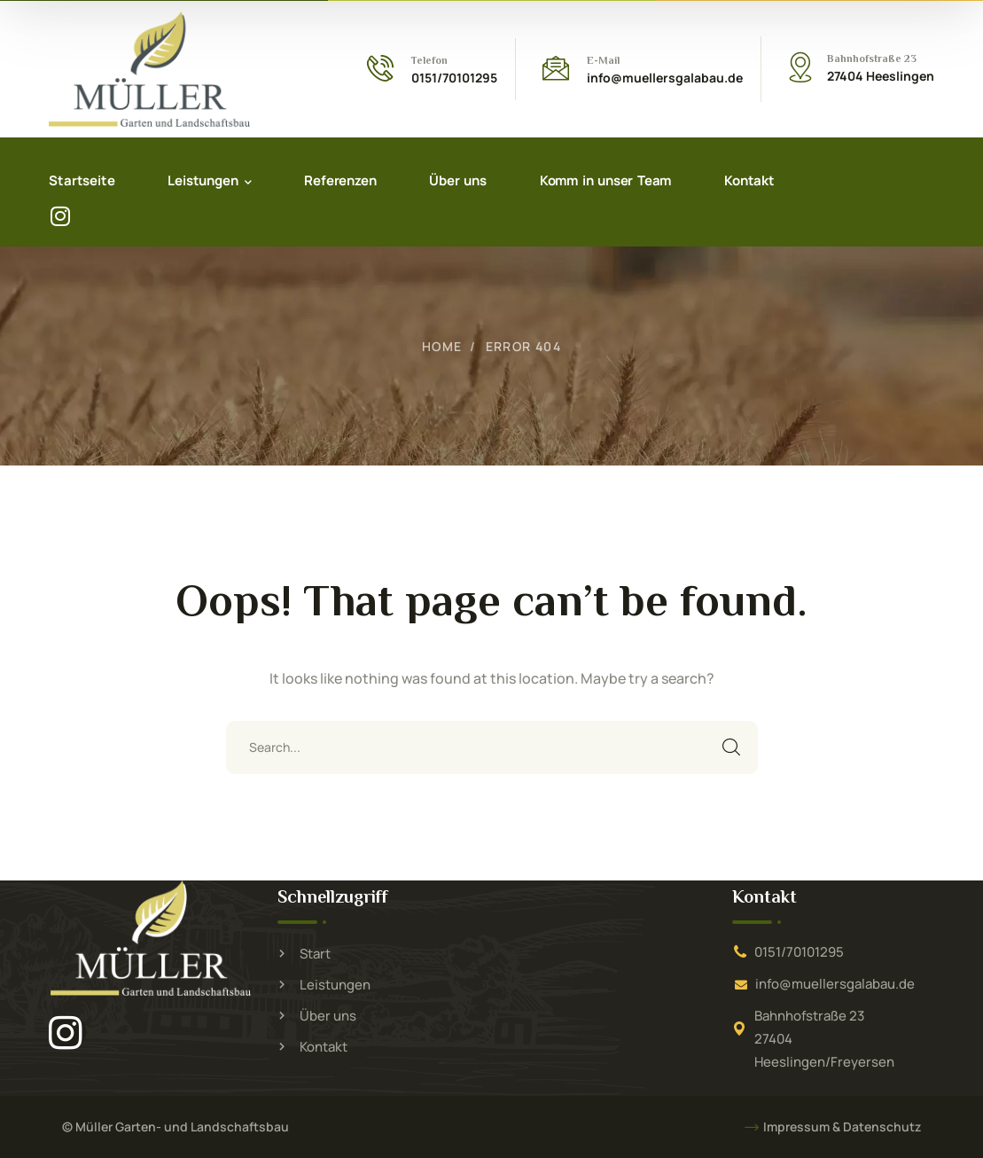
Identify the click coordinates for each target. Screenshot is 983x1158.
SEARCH (731, 747)
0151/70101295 (799, 952)
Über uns (328, 1015)
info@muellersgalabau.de (835, 983)
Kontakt (323, 1046)
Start (315, 953)
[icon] (68, 1032)
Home (442, 346)
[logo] (149, 68)
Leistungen (335, 984)
